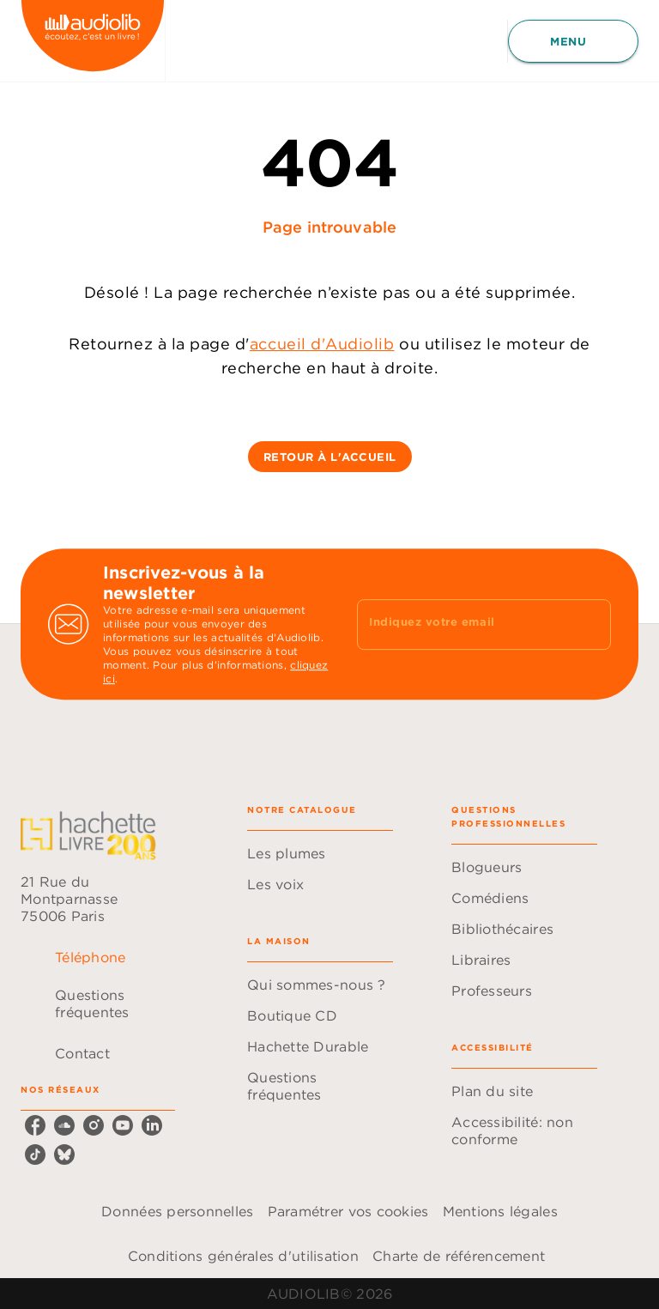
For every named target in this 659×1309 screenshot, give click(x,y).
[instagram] (93, 1125)
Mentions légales (500, 1211)
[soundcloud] (64, 1125)
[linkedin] (151, 1125)
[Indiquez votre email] (462, 624)
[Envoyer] (590, 624)
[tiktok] (35, 1154)
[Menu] (573, 41)
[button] (330, 456)
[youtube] (122, 1125)
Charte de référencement (458, 1255)
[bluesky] (64, 1154)
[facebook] (35, 1125)
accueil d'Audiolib (322, 344)
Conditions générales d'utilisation (243, 1255)
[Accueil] (93, 41)
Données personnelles (177, 1211)
